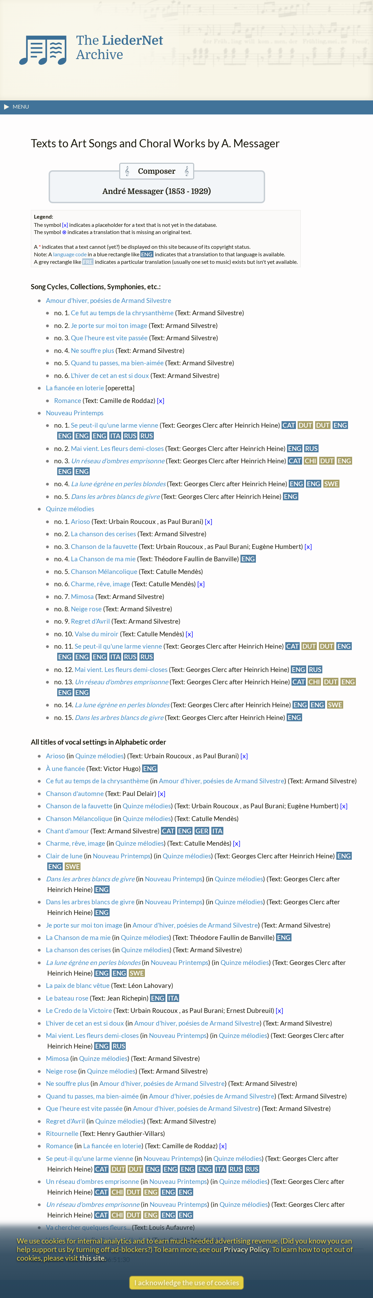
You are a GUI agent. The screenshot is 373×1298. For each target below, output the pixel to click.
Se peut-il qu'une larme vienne (114, 425)
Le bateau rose (67, 998)
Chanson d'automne (75, 793)
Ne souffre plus (92, 350)
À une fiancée (65, 768)
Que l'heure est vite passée (110, 338)
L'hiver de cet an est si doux (110, 375)
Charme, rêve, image (101, 584)
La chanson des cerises (103, 534)
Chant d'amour (67, 831)
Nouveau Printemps (74, 413)
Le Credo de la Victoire (79, 1010)
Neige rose (86, 609)
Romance (67, 400)
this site (91, 1257)
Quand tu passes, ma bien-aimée (117, 363)
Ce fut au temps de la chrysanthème (122, 313)
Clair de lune (64, 856)
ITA (115, 436)
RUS (130, 436)
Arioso (80, 521)
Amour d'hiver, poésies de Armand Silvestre (108, 300)
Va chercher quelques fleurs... (88, 1227)
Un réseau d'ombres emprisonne (92, 1181)
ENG (340, 425)
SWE (331, 484)
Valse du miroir (97, 634)
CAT (289, 425)
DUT (305, 425)
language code (70, 254)
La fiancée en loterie (75, 388)
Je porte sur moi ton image (109, 325)
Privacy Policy (246, 1249)
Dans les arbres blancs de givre (90, 902)
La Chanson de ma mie (103, 559)
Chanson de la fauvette (104, 546)
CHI (310, 461)
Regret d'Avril (90, 621)
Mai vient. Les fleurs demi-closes (117, 448)
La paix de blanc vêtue (78, 985)
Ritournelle (62, 1133)
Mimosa (82, 596)
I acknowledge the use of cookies (186, 1282)
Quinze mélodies (70, 509)
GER (202, 831)
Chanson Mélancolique (104, 571)
